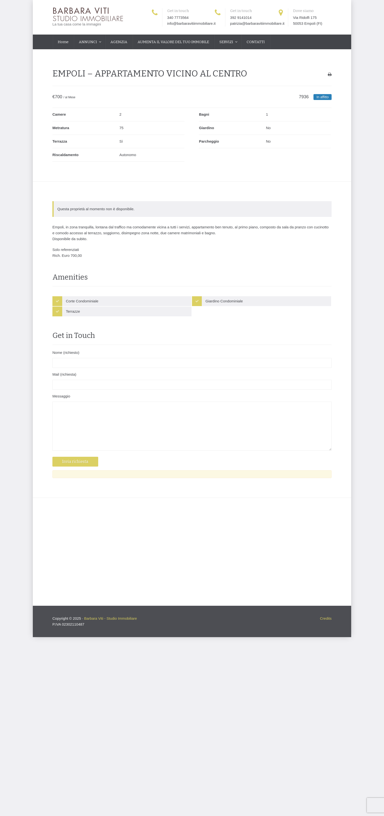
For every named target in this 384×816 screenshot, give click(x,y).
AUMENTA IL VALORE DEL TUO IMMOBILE (173, 42)
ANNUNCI (88, 42)
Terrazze (73, 311)
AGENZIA (118, 42)
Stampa (330, 75)
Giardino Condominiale (224, 301)
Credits (326, 618)
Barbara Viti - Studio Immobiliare (110, 618)
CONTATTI (256, 42)
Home (63, 42)
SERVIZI (226, 42)
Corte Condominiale (82, 301)
